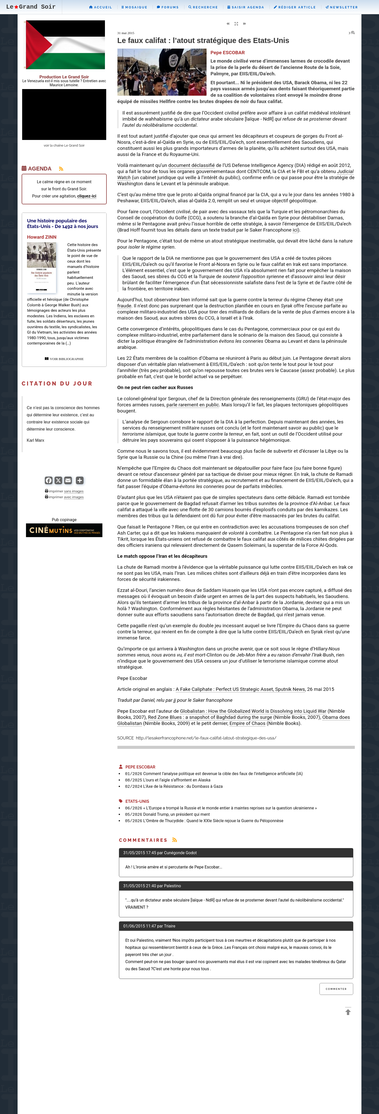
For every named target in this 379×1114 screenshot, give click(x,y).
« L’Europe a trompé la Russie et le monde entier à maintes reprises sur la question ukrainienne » (230, 808)
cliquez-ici (86, 196)
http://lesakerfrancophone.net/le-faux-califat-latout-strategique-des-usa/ (206, 738)
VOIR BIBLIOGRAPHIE (64, 359)
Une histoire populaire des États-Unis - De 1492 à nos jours (62, 223)
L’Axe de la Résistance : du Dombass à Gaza (183, 786)
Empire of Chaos (247, 723)
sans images (74, 491)
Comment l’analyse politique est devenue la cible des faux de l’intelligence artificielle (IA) (223, 773)
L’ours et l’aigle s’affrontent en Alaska (176, 780)
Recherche (203, 7)
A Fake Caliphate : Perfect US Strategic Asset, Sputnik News (240, 689)
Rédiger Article (295, 7)
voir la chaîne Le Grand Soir (64, 145)
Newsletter (342, 7)
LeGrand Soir (31, 7)
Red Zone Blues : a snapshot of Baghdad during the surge (210, 717)
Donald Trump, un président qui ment (176, 814)
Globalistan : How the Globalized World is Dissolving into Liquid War (253, 711)
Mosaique (134, 7)
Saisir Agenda (245, 7)
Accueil (101, 7)
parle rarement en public (193, 405)
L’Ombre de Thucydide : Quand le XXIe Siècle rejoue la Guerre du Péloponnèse (213, 820)
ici (295, 230)
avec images (74, 497)
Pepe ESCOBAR (137, 767)
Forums (168, 7)
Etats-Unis (134, 801)
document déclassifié (191, 165)
